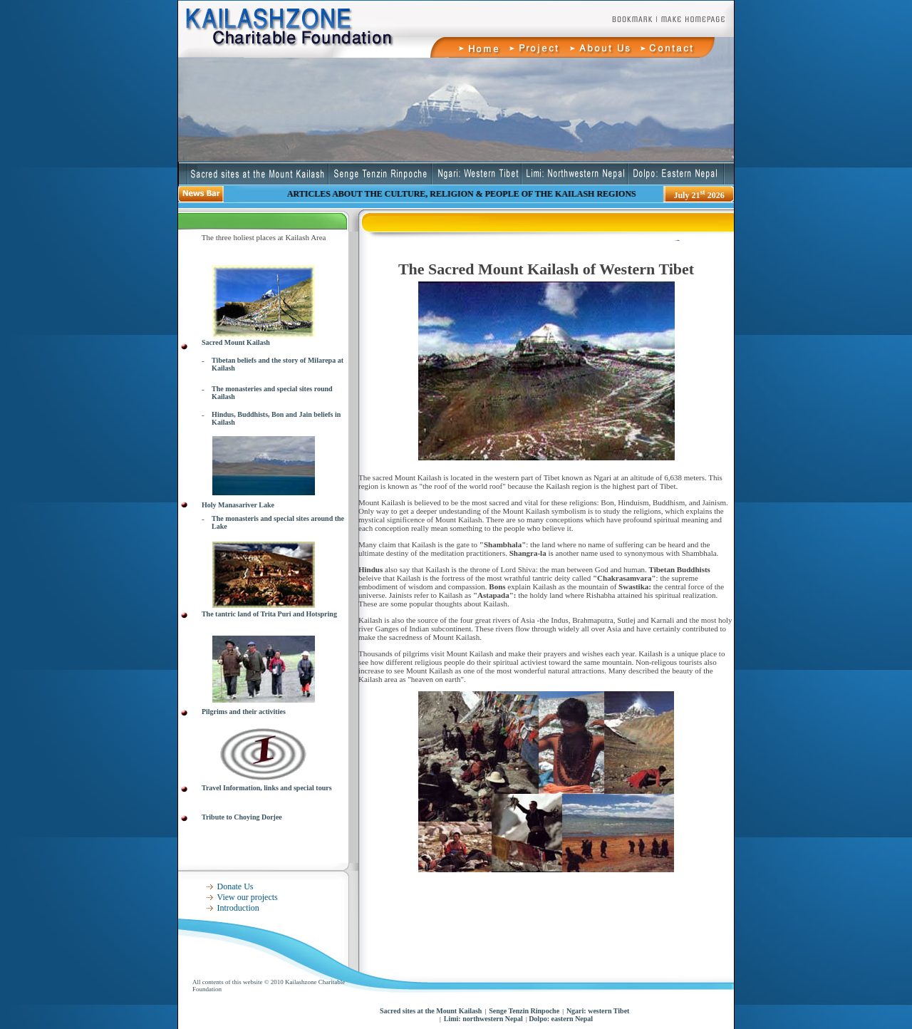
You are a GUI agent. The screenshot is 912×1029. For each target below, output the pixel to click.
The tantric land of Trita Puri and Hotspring (269, 614)
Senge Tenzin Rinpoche (524, 1011)
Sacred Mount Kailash (236, 342)
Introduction (238, 908)
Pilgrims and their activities (244, 711)
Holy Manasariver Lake (238, 505)
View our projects (247, 897)
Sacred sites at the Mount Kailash (431, 1011)
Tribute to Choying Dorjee (242, 817)
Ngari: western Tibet (598, 1011)
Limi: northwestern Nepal (483, 1019)
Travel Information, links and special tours (267, 788)
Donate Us (235, 886)
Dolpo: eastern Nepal (560, 1019)
